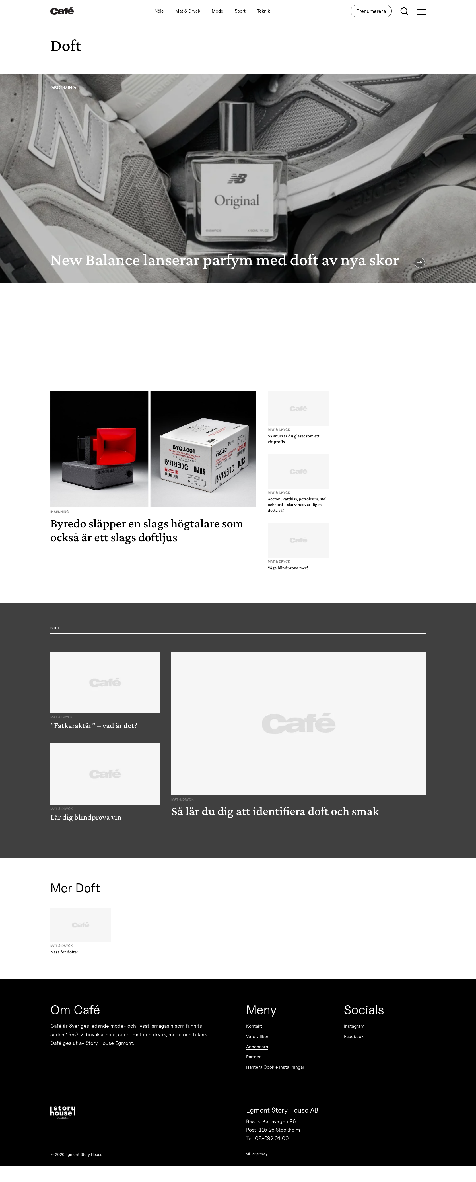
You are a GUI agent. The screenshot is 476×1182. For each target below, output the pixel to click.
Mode (217, 11)
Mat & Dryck (187, 11)
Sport (240, 11)
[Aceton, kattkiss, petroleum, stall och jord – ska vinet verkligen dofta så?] (298, 484)
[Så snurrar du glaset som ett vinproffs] (298, 418)
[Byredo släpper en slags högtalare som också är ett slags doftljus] (153, 469)
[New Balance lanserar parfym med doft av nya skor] (238, 178)
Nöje (159, 11)
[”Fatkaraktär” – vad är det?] (105, 692)
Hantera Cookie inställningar (275, 1067)
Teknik (263, 11)
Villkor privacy (256, 1154)
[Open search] (404, 11)
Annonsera (257, 1046)
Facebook (354, 1036)
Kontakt (254, 1026)
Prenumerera (371, 11)
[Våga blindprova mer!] (298, 547)
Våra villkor (257, 1036)
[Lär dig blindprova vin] (105, 783)
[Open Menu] (421, 11)
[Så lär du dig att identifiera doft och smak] (298, 737)
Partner (253, 1057)
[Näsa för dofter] (80, 932)
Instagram (354, 1026)
